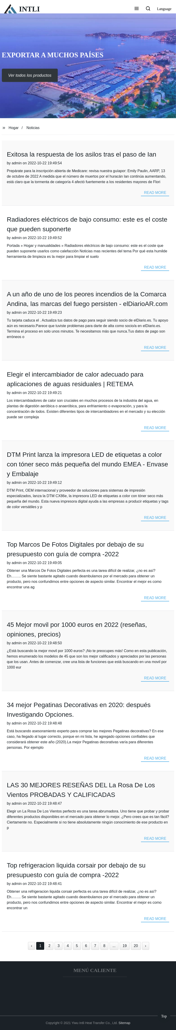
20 (136, 946)
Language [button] (164, 9)
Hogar (14, 128)
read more (155, 193)
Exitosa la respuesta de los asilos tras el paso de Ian (81, 154)
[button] (136, 9)
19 (125, 946)
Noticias (33, 128)
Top (164, 1016)
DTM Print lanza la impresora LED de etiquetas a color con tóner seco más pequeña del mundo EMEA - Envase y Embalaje (87, 464)
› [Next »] (145, 946)
